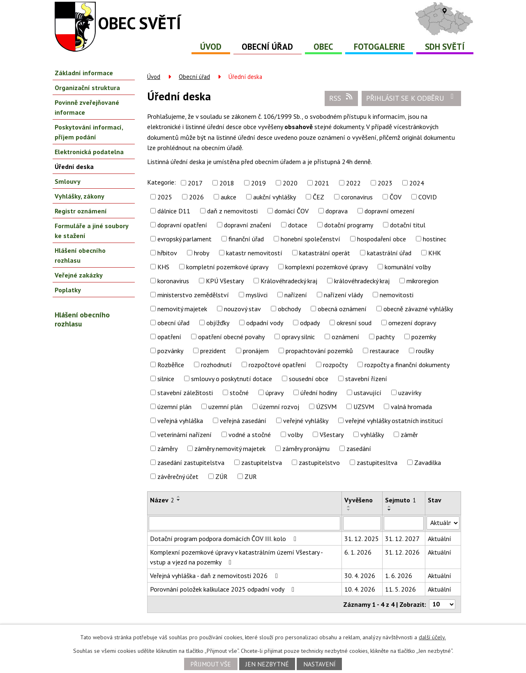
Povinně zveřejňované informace (87, 107)
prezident (213, 351)
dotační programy (348, 225)
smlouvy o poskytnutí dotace (231, 379)
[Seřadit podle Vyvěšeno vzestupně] (348, 506)
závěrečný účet (177, 476)
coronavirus (357, 197)
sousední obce (308, 379)
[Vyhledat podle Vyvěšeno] (362, 523)
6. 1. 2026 (357, 552)
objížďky (217, 323)
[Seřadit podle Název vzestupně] (178, 496)
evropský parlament (184, 239)
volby (295, 434)
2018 (226, 183)
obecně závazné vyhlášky (418, 309)
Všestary (332, 434)
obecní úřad (173, 323)
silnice (165, 379)
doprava (336, 211)
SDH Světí (445, 46)
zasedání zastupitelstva (190, 462)
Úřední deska (74, 166)
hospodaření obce (381, 239)
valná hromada (411, 406)
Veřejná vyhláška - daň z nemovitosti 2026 (215, 575)
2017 (195, 183)
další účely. (432, 637)
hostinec (434, 239)
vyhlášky (372, 434)
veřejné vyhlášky (305, 420)
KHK (434, 253)
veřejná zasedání (243, 420)
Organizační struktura (87, 87)
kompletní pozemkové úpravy (227, 267)
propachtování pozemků (319, 351)
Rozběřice (170, 365)
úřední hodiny (318, 393)
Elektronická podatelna (89, 152)
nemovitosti (396, 295)
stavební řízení (366, 379)
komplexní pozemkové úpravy (326, 267)
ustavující (367, 393)
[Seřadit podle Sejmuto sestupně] (389, 509)
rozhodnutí (216, 365)
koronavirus (173, 281)
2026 (196, 197)
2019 (258, 183)
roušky (425, 351)
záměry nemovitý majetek (229, 448)
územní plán (174, 406)
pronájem (256, 351)
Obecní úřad (267, 46)
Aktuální (439, 538)
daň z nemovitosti (232, 211)
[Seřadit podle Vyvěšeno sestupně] (348, 509)
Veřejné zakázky (79, 275)
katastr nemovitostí (254, 253)
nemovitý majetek (182, 309)
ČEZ (318, 197)
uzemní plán (225, 406)
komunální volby (408, 267)
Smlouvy (68, 181)
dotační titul (407, 225)
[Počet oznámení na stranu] (442, 604)
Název (162, 500)
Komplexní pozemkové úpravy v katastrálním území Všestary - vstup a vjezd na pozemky (236, 557)
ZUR (251, 476)
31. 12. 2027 (402, 538)
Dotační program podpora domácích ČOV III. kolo (224, 538)
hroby (201, 253)
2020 (290, 183)
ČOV (395, 197)
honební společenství (310, 239)
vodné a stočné (249, 434)
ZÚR (221, 476)
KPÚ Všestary (225, 281)
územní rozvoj (279, 406)
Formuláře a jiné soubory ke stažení (91, 231)
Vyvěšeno (358, 500)
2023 (385, 183)
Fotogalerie (379, 46)
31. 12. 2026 (402, 552)
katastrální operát (324, 253)
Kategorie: (161, 182)
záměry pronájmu (306, 448)
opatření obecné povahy (231, 337)
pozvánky (170, 351)
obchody (289, 309)
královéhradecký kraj (362, 281)
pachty (385, 337)
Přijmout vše (210, 664)
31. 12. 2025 (361, 538)
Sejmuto (400, 500)
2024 (416, 183)
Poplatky (68, 290)
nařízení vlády (343, 295)
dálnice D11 (173, 211)
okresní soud (354, 323)
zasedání (358, 448)
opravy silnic (298, 337)
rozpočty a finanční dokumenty (407, 365)
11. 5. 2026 (400, 589)
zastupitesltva (377, 462)
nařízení (295, 295)
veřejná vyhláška (180, 420)
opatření (169, 337)
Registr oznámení (81, 211)
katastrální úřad (389, 253)
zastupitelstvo (319, 462)
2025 (164, 197)
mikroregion (422, 281)
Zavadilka (427, 462)
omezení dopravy (412, 323)
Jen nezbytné (267, 664)
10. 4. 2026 (359, 589)
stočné (239, 393)
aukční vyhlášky (274, 197)
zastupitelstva (261, 462)
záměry (167, 448)
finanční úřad (246, 239)
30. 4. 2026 (359, 575)
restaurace (384, 351)
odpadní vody (264, 323)
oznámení (345, 337)
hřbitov (167, 253)
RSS (341, 98)
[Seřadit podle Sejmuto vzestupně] (389, 506)
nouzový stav (242, 309)
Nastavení (319, 664)
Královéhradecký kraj (289, 281)
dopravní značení (247, 225)
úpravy (274, 393)
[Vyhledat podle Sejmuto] (404, 523)
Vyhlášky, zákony (79, 196)
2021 (321, 183)
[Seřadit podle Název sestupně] (178, 500)
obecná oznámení (342, 309)
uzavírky (409, 393)
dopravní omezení (390, 211)
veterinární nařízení (184, 434)
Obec (323, 46)
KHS (163, 267)
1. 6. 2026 (398, 575)
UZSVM (363, 406)
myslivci (257, 295)
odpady (310, 323)
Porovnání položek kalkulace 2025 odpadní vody (223, 589)
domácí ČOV (292, 211)
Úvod (210, 46)
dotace (297, 225)
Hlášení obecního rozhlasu (80, 255)
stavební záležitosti (185, 393)
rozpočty (335, 365)
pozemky (423, 337)
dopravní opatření (182, 225)
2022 (353, 183)
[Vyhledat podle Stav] (443, 523)
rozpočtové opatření (277, 365)
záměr (409, 434)
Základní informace (84, 73)
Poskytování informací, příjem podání (89, 132)
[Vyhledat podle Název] (244, 523)
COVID (427, 197)
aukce (228, 197)
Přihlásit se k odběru (411, 98)
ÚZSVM (326, 406)
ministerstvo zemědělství (193, 295)
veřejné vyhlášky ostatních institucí (394, 420)
